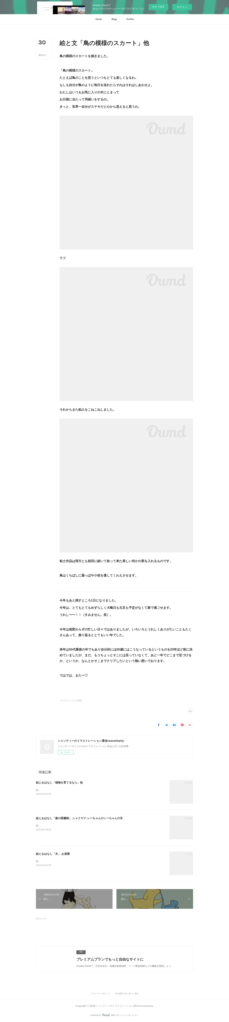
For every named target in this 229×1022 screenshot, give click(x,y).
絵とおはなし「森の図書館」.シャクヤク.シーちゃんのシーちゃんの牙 (79, 818)
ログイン (182, 7)
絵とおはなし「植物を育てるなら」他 (59, 782)
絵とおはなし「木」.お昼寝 (53, 853)
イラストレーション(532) (71, 700)
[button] (99, 19)
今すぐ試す (158, 6)
